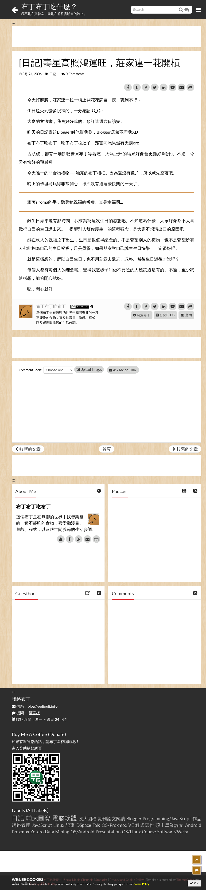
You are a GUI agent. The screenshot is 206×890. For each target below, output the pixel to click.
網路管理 (21, 825)
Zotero (37, 831)
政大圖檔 (88, 818)
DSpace (83, 825)
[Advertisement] (106, 36)
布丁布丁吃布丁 (51, 306)
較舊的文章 (185, 449)
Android (193, 825)
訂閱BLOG (165, 315)
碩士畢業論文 (169, 825)
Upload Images (89, 369)
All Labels (37, 810)
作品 (197, 818)
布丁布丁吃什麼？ (49, 6)
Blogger (133, 818)
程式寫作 (144, 825)
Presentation (108, 831)
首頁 (106, 449)
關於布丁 (141, 315)
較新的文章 (28, 449)
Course (149, 831)
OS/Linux (131, 831)
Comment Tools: (30, 370)
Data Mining (57, 831)
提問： (26, 712)
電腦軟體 (64, 817)
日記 (52, 74)
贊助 (186, 315)
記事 (70, 825)
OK (194, 883)
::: (13, 22)
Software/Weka (172, 831)
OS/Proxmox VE (118, 825)
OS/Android (82, 831)
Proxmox (20, 831)
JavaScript (42, 825)
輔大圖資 (38, 817)
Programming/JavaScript (167, 818)
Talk (96, 825)
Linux (58, 825)
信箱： (35, 706)
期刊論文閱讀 (111, 818)
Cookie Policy (141, 884)
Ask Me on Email (124, 370)
